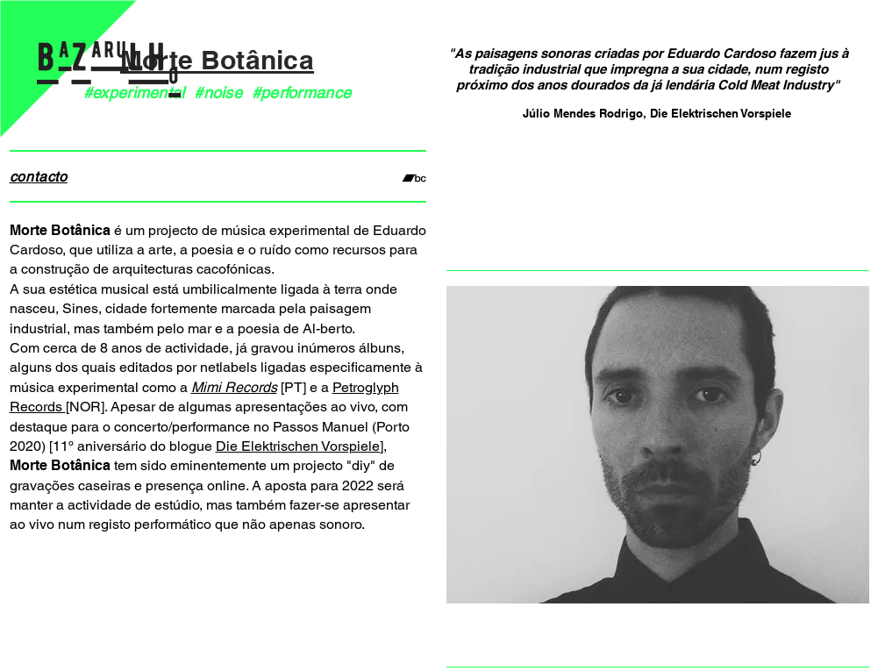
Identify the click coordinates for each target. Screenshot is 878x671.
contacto (39, 176)
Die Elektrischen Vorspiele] (299, 446)
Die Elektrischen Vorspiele (720, 113)
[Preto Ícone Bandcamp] (414, 178)
